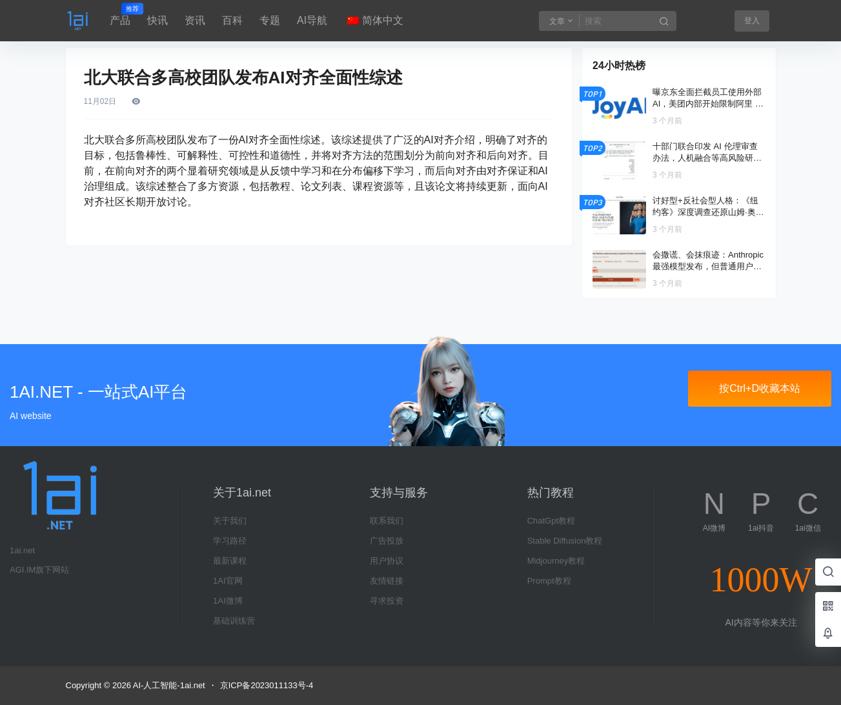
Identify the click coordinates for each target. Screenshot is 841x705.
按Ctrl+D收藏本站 (759, 388)
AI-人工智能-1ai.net (168, 685)
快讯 (157, 20)
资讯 (195, 20)
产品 (120, 14)
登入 (752, 20)
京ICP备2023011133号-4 (267, 685)
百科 (232, 20)
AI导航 (312, 20)
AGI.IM (22, 570)
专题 (269, 20)
